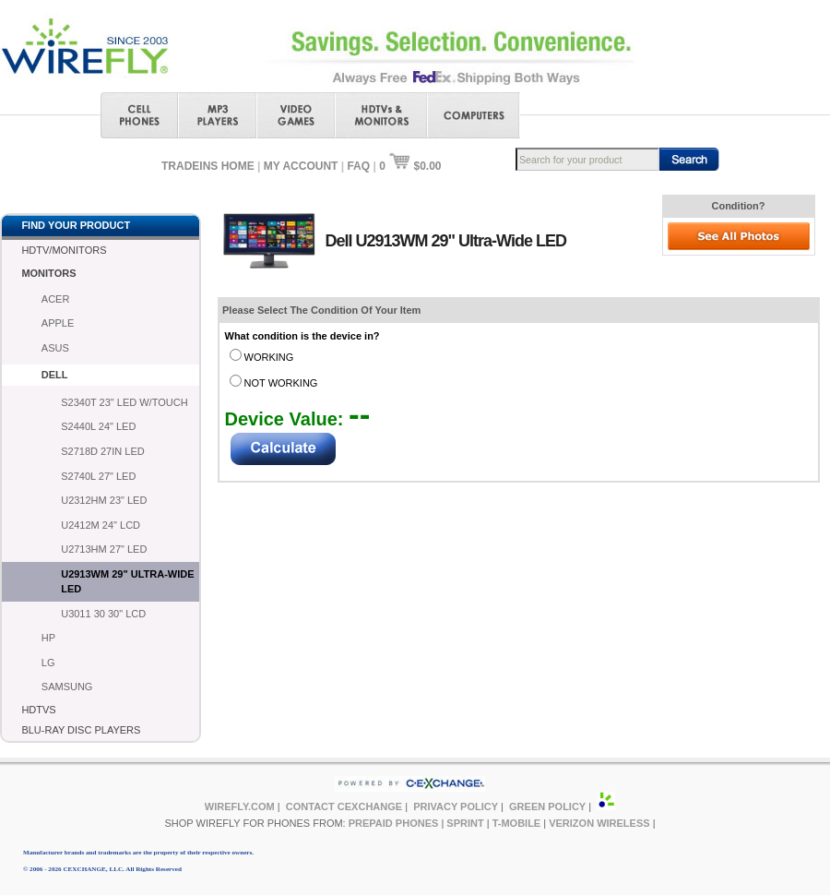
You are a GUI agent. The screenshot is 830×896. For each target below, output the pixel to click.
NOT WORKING (281, 382)
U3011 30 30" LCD (103, 613)
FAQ (358, 166)
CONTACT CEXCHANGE (344, 806)
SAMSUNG (67, 686)
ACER (56, 299)
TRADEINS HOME (208, 166)
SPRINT (464, 823)
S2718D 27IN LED (103, 451)
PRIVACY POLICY (455, 806)
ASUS (55, 347)
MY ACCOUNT (301, 166)
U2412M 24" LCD (100, 525)
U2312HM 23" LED (104, 500)
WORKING (269, 357)
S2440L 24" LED (98, 426)
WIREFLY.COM (240, 806)
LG (48, 662)
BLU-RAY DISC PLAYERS (80, 729)
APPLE (58, 323)
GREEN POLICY (547, 806)
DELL (55, 374)
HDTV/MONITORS (63, 250)
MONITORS (48, 273)
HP (48, 637)
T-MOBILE (516, 823)
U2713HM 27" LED (104, 549)
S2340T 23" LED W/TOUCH (124, 402)
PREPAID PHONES (394, 823)
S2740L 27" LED (98, 476)
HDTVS (38, 709)
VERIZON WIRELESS (599, 823)
